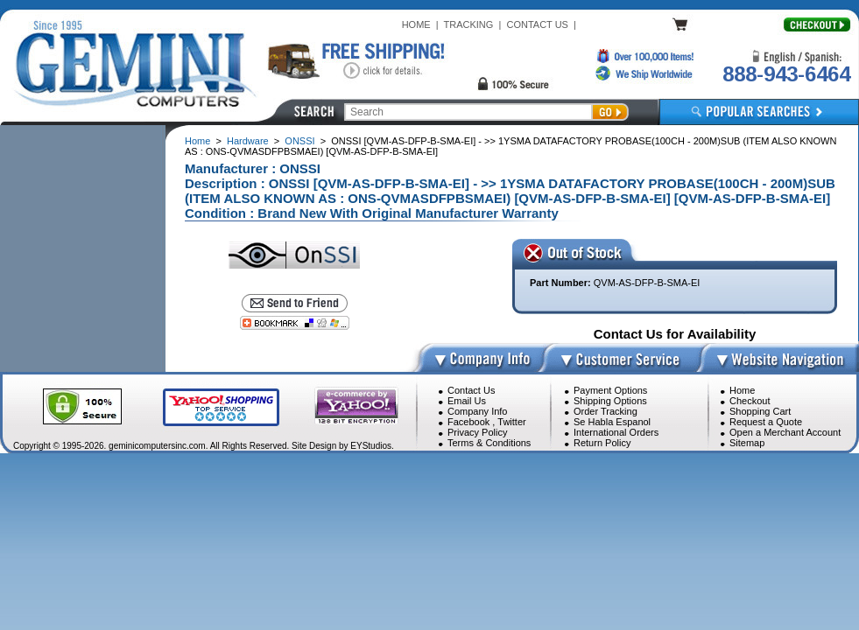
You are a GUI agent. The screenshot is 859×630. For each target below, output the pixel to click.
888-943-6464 (786, 74)
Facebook (468, 421)
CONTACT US (537, 24)
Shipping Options (610, 401)
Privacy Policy (477, 432)
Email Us (466, 401)
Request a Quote (765, 421)
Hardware (248, 141)
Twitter (511, 421)
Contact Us (471, 390)
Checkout (749, 401)
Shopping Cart (760, 411)
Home (197, 141)
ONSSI (299, 141)
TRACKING (469, 24)
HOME (416, 24)
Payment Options (610, 390)
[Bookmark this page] (294, 323)
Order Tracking (605, 411)
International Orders (616, 432)
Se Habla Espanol (612, 421)
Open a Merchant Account (785, 432)
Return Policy (602, 443)
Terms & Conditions (489, 443)
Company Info (477, 411)
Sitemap (746, 443)
